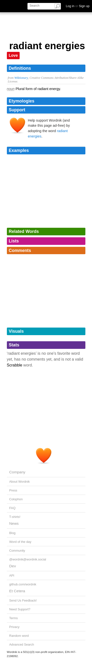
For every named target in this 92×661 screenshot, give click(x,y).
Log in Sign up (78, 6)
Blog (12, 533)
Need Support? (19, 609)
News (14, 523)
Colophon (16, 499)
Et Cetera (17, 591)
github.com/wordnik (22, 584)
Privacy (14, 627)
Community (17, 550)
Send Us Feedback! (23, 600)
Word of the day (20, 542)
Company (17, 472)
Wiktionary (21, 78)
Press (13, 490)
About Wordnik (19, 481)
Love (13, 55)
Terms (13, 618)
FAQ (12, 508)
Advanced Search (21, 644)
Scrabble (14, 365)
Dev (12, 566)
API (11, 575)
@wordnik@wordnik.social (27, 559)
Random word (19, 636)
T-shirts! (15, 517)
